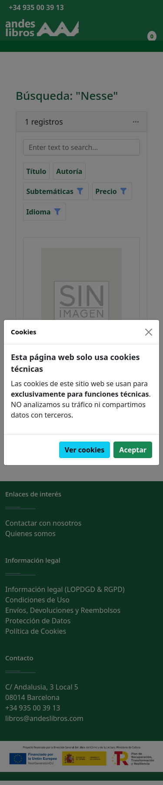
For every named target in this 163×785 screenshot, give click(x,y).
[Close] (149, 332)
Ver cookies (85, 450)
